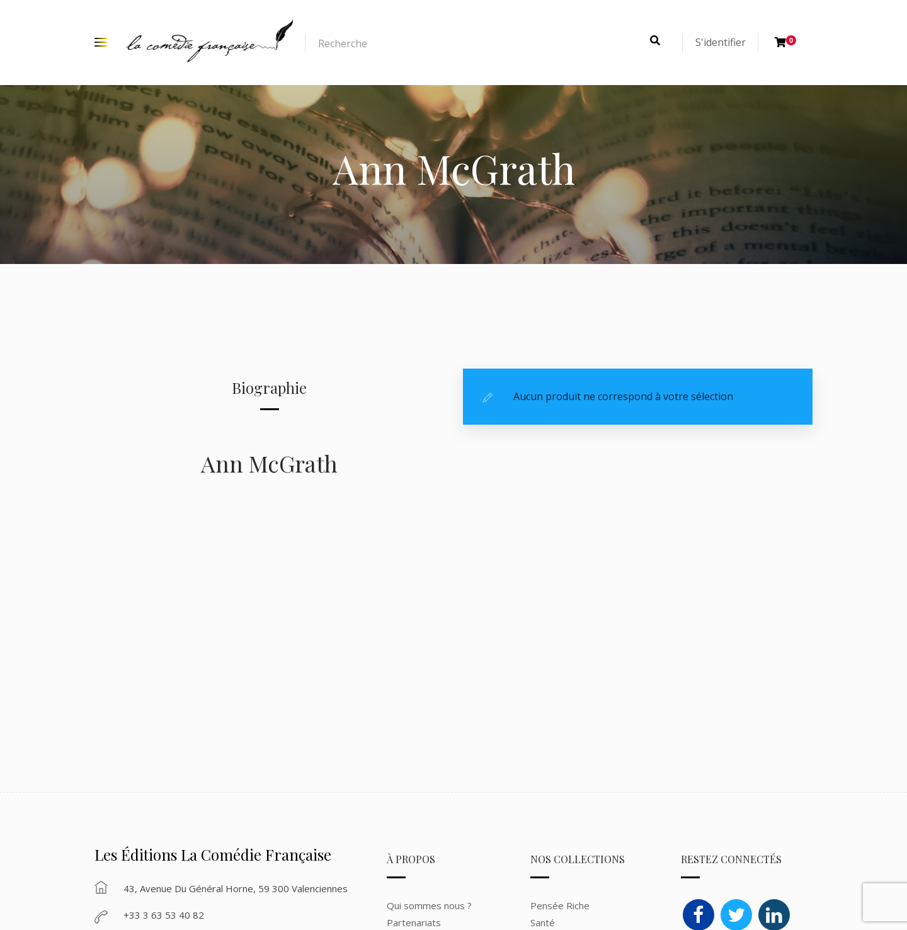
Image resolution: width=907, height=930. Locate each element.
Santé (542, 922)
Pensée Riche (560, 905)
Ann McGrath (269, 463)
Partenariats (414, 922)
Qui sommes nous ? (429, 905)
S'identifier (720, 42)
